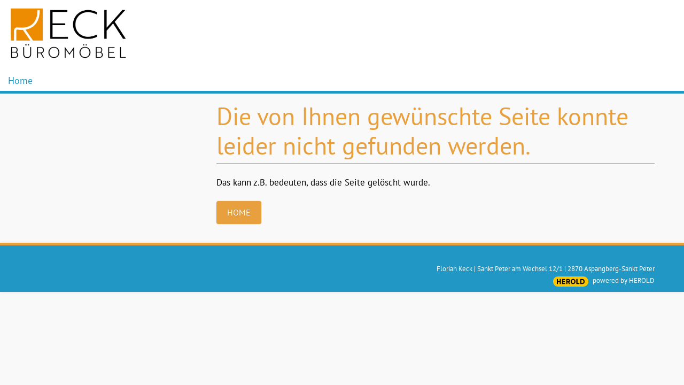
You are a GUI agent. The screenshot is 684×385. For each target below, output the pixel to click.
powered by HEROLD (624, 280)
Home (20, 80)
